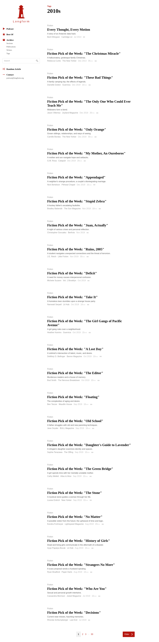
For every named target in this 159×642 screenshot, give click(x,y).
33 (92, 634)
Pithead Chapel (68, 185)
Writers (9, 50)
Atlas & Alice (65, 476)
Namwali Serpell (54, 304)
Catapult (62, 161)
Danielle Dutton (54, 85)
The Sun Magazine (72, 208)
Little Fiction (63, 256)
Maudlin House (65, 404)
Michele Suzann (54, 280)
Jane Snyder (52, 428)
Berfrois (71, 232)
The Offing (68, 452)
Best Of (7, 34)
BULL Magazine (67, 428)
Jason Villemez (53, 113)
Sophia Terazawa (54, 452)
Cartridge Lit (66, 37)
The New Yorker (69, 61)
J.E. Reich (51, 256)
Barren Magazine (74, 356)
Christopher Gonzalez (56, 232)
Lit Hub (66, 304)
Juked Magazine (74, 596)
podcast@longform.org (15, 78)
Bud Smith (51, 380)
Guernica (66, 85)
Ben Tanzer (52, 404)
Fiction (50, 26)
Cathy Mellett (53, 476)
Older (126, 634)
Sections (9, 43)
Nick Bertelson (53, 185)
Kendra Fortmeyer (55, 524)
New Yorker (66, 500)
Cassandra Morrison (56, 596)
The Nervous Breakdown (69, 380)
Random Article (11, 69)
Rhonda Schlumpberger (57, 620)
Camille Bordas (54, 137)
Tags (8, 53)
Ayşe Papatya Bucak (56, 548)
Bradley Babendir (54, 208)
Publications (11, 47)
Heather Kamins (54, 332)
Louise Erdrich (53, 500)
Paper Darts (67, 572)
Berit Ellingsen (53, 37)
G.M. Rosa (52, 161)
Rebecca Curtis (54, 61)
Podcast (8, 28)
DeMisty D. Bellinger (56, 356)
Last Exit (73, 620)
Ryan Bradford (53, 572)
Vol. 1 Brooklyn (69, 280)
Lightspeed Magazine (74, 524)
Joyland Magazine (70, 113)
